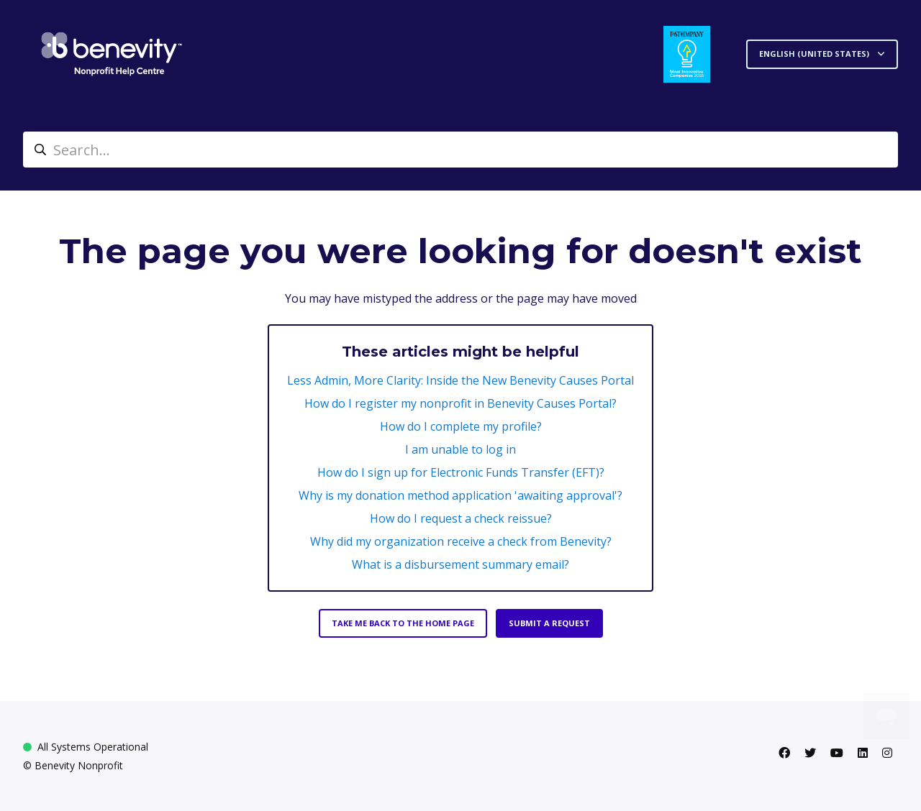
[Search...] (460, 150)
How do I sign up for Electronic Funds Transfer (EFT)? (460, 472)
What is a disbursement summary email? (460, 564)
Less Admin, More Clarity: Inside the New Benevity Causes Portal (460, 380)
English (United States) (815, 53)
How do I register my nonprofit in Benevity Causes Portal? (460, 403)
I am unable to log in (460, 449)
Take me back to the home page (403, 623)
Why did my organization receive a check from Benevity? (461, 541)
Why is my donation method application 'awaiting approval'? (460, 495)
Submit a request (549, 623)
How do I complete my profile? (461, 426)
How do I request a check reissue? (461, 518)
